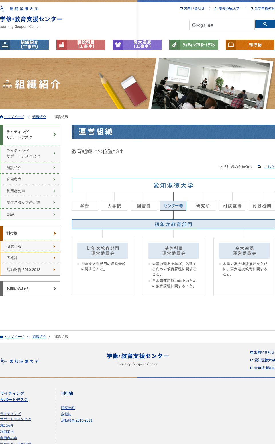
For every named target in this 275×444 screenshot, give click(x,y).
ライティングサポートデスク (193, 45)
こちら (269, 166)
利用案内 (14, 179)
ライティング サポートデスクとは (23, 153)
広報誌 (12, 258)
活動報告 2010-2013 (23, 269)
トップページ (14, 117)
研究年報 (14, 246)
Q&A (10, 214)
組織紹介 (39, 117)
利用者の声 (16, 191)
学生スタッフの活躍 (23, 202)
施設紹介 (14, 168)
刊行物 (250, 45)
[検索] (221, 25)
